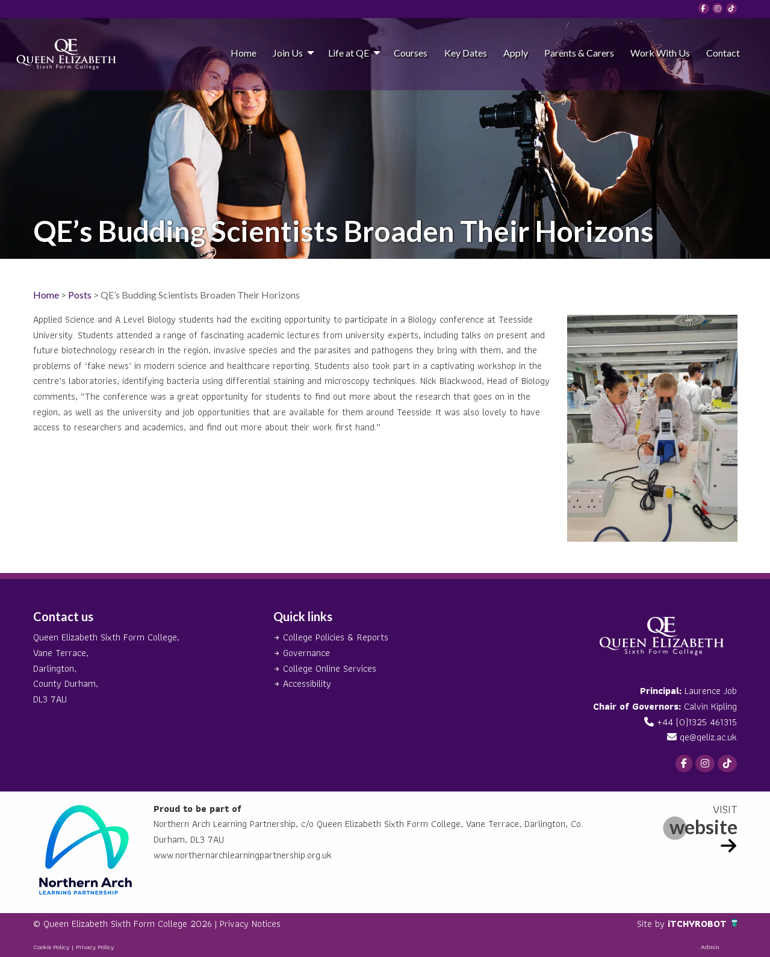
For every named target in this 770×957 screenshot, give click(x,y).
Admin (710, 946)
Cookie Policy (51, 946)
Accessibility (307, 683)
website (703, 826)
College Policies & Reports (335, 637)
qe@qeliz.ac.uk (708, 737)
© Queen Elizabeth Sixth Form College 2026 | (126, 923)
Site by (652, 923)
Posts (80, 294)
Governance (306, 652)
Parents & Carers (579, 52)
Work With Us (660, 52)
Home (243, 52)
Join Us (288, 52)
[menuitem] (243, 52)
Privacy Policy (95, 946)
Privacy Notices (250, 923)
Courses (410, 52)
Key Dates (465, 52)
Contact (723, 52)
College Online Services (329, 668)
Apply (515, 52)
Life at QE (348, 52)
